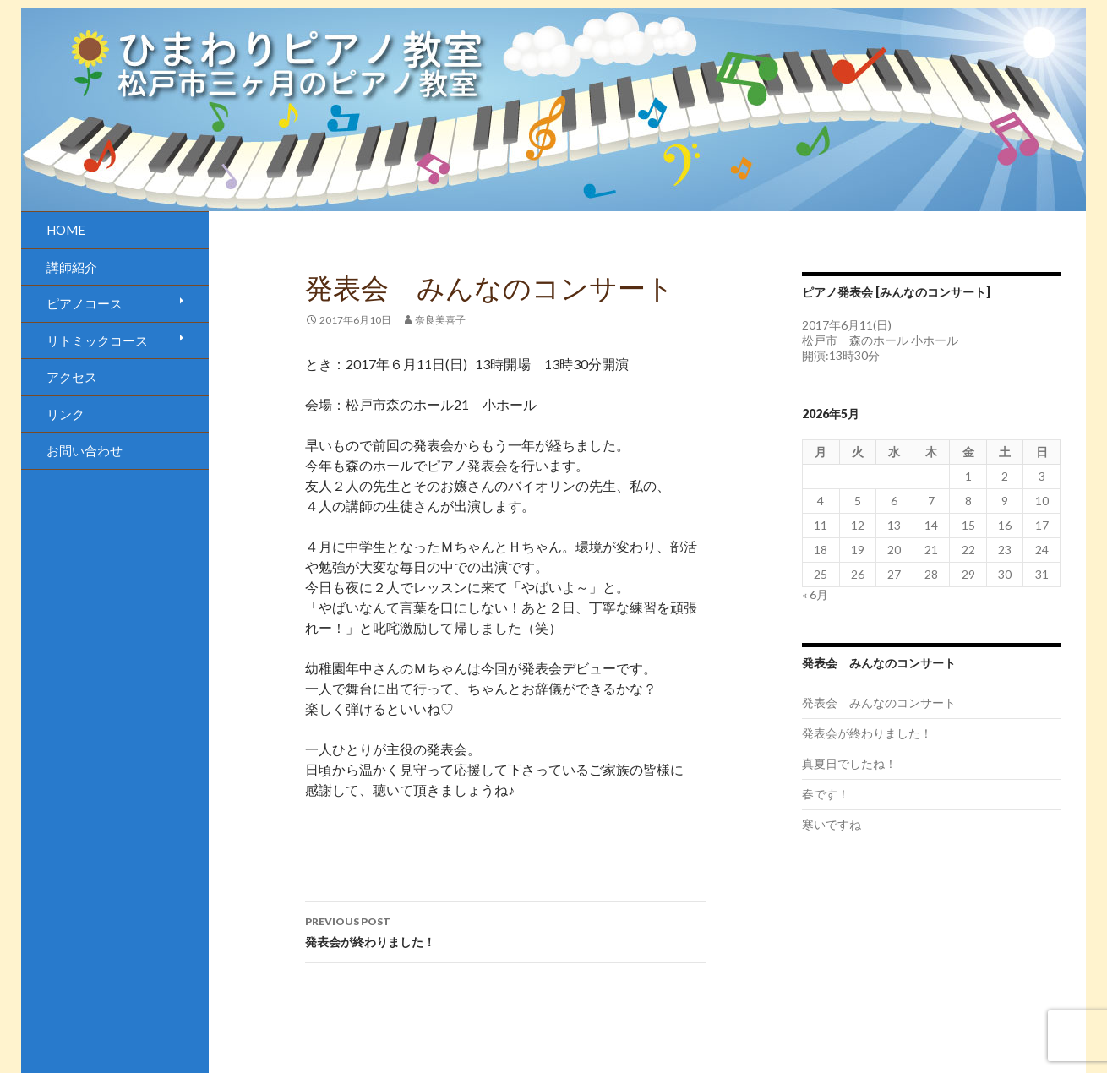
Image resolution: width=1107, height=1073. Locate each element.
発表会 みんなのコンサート (879, 702)
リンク (65, 414)
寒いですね (831, 824)
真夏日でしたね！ (849, 763)
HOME (65, 229)
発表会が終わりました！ (505, 930)
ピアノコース (84, 303)
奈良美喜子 (440, 319)
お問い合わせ (84, 450)
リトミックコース (97, 340)
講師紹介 (71, 267)
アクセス (71, 376)
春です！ (825, 794)
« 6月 (815, 594)
